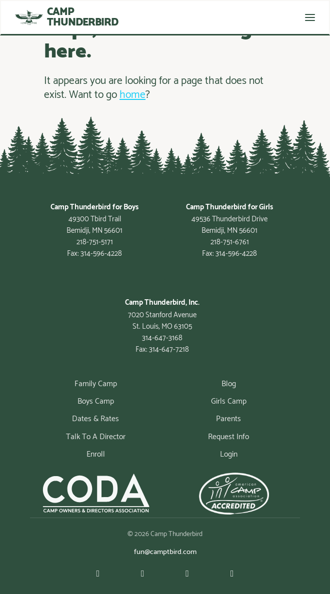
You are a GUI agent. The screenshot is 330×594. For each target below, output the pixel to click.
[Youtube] (98, 575)
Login (229, 454)
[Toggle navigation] (310, 17)
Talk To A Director (96, 437)
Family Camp (95, 384)
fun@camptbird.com (165, 552)
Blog (229, 384)
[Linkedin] (232, 575)
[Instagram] (187, 575)
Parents (228, 419)
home (133, 95)
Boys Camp (96, 401)
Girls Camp (228, 401)
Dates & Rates (95, 419)
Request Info (228, 437)
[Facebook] (142, 575)
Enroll (95, 454)
